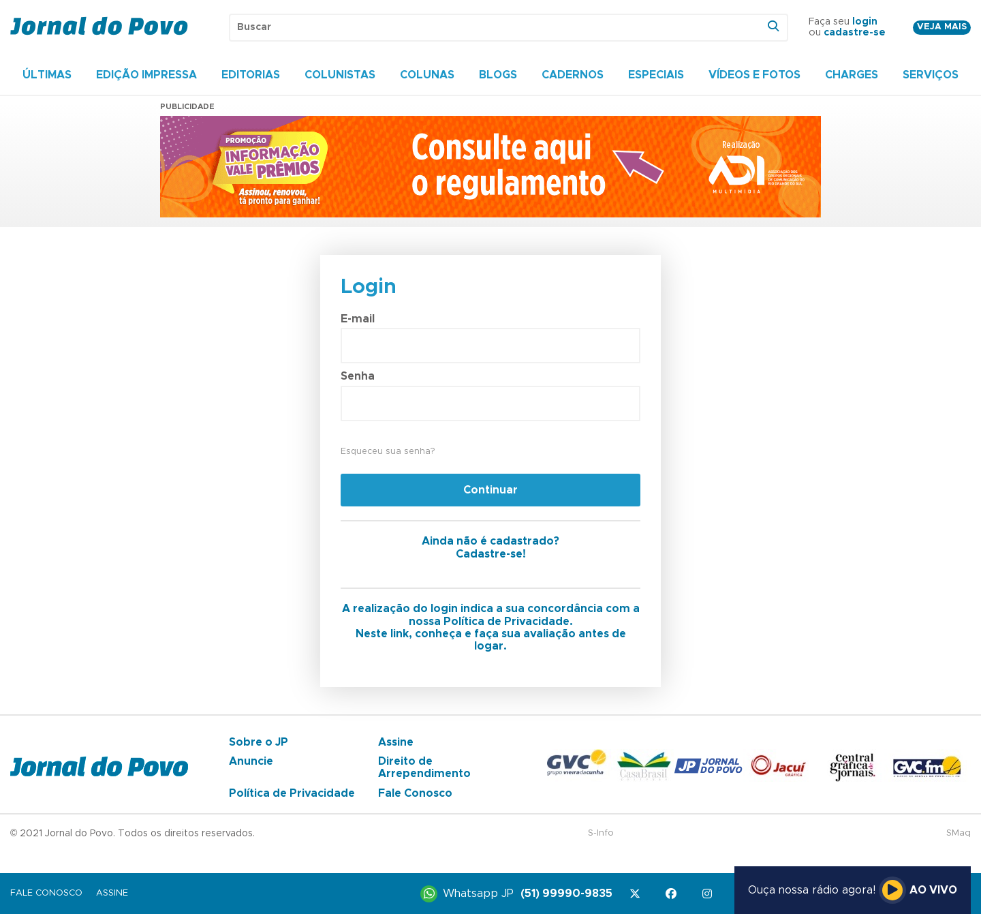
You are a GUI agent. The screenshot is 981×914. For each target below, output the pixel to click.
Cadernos (573, 75)
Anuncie (251, 761)
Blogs (498, 75)
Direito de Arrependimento (424, 767)
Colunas (427, 75)
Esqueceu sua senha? (388, 451)
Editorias (250, 75)
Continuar (490, 490)
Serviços (931, 75)
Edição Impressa (146, 75)
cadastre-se (855, 32)
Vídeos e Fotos (754, 75)
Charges (851, 75)
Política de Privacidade (292, 793)
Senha (358, 376)
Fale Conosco (415, 793)
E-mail (358, 319)
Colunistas (340, 75)
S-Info (601, 833)
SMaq (958, 833)
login (864, 22)
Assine (396, 742)
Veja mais (942, 26)
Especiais (656, 75)
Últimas (47, 75)
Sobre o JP (258, 742)
